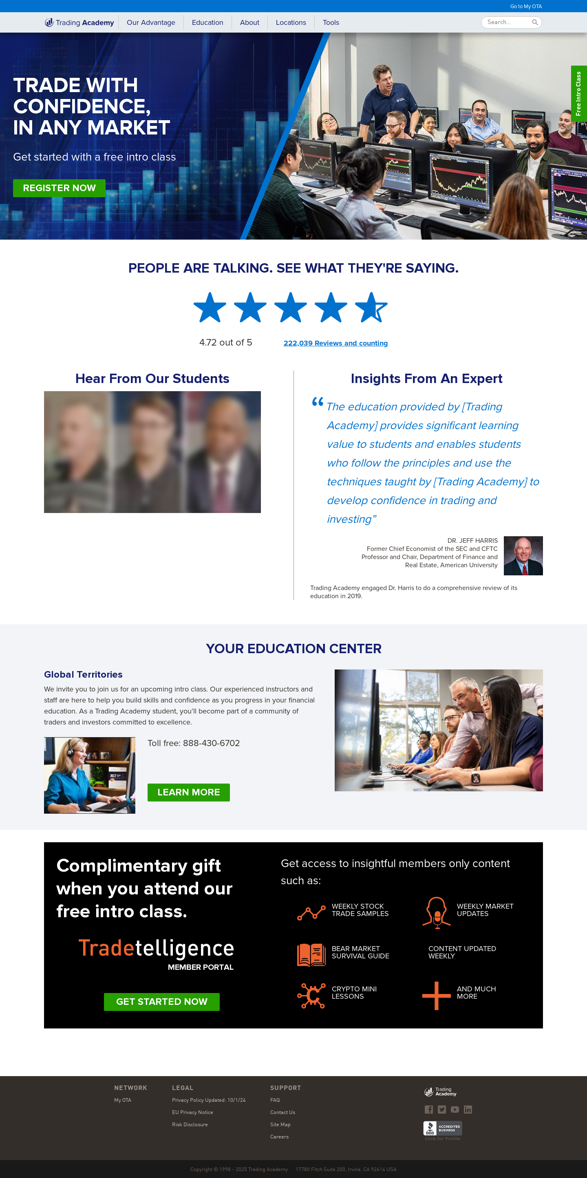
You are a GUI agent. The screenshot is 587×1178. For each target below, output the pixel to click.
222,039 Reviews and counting (336, 343)
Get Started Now (161, 1002)
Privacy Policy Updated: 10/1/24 (209, 1100)
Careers (279, 1137)
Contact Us (282, 1112)
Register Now (59, 188)
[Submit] (535, 22)
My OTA (122, 1100)
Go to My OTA (526, 6)
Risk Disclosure (190, 1124)
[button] (207, 22)
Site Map (280, 1124)
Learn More (188, 792)
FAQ (275, 1100)
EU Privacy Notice (192, 1112)
